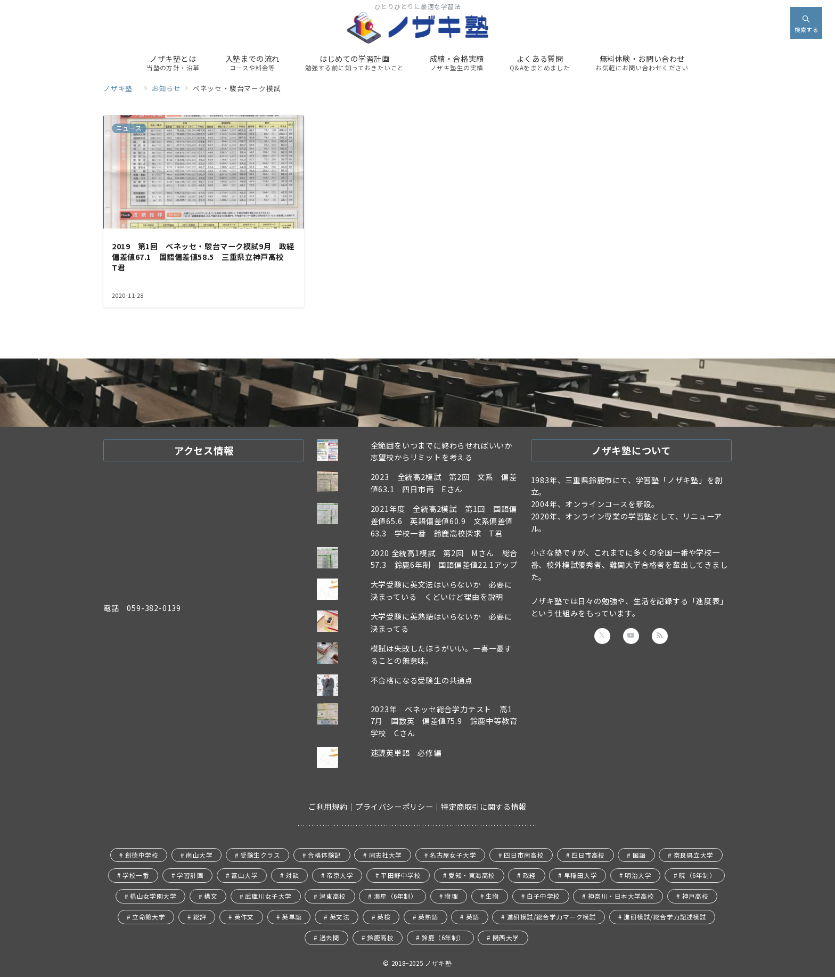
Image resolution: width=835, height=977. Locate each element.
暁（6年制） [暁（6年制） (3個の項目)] (697, 875)
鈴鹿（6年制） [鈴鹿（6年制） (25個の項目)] (442, 937)
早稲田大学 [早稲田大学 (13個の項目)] (580, 875)
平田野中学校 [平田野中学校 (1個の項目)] (401, 875)
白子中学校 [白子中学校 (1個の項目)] (543, 896)
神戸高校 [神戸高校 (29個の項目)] (695, 896)
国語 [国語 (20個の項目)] (639, 855)
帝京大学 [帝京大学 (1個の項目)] (339, 875)
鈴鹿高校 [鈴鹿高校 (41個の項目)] (380, 937)
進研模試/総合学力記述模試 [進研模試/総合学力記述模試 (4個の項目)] (665, 917)
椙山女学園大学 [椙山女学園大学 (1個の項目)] (153, 896)
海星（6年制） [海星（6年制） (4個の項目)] (395, 896)
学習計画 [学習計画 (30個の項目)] (190, 875)
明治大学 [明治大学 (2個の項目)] (638, 875)
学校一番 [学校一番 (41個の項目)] (135, 875)
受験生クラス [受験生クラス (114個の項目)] (260, 855)
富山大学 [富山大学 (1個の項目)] (244, 875)
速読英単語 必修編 (406, 752)
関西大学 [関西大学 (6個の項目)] (506, 937)
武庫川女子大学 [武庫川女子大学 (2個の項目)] (268, 896)
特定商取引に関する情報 (484, 806)
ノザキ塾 (442, 963)
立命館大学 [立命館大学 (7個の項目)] (148, 917)
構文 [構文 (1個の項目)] (210, 896)
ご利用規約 (327, 806)
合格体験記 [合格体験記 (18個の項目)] (324, 855)
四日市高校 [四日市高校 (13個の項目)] (587, 855)
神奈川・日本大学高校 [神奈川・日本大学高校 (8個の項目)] (621, 896)
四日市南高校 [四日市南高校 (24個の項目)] (524, 855)
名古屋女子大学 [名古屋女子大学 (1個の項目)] (453, 855)
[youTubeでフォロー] (631, 636)
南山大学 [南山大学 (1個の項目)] (199, 855)
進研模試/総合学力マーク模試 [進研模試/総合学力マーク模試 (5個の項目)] (551, 917)
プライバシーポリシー (394, 806)
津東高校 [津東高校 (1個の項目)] (333, 896)
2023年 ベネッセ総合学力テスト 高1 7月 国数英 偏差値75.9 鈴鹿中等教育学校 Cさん (445, 721)
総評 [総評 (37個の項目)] (200, 917)
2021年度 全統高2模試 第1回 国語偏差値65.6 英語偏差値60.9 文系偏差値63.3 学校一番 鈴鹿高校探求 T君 (444, 521)
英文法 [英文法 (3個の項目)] (339, 917)
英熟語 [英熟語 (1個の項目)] (428, 917)
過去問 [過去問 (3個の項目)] (329, 937)
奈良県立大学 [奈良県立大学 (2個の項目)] (694, 855)
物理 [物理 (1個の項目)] (451, 896)
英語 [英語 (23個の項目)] (472, 917)
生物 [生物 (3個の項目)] (492, 896)
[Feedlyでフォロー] (660, 636)
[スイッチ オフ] (806, 23)
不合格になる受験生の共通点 (422, 680)
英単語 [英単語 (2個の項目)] (291, 917)
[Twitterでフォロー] (602, 636)
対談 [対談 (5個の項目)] (292, 875)
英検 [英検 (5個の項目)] (383, 917)
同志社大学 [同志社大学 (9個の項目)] (385, 855)
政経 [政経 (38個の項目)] (529, 875)
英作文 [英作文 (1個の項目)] (244, 917)
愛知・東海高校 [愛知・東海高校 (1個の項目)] (471, 875)
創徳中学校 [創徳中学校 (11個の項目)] (141, 855)
